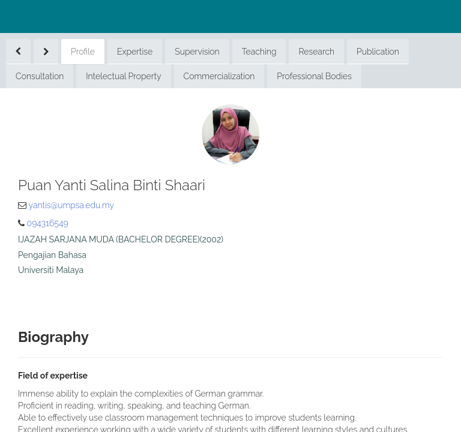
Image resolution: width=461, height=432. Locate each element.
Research (316, 51)
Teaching (259, 51)
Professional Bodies (314, 76)
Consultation (40, 76)
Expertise (134, 51)
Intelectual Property (123, 76)
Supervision (197, 51)
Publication (378, 51)
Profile (83, 51)
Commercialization (219, 76)
